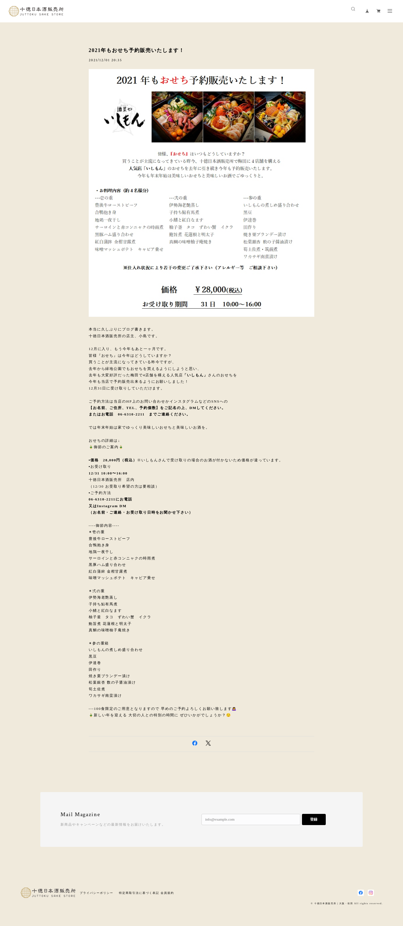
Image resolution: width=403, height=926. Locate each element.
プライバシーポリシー (96, 892)
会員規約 (167, 892)
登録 (313, 819)
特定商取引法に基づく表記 (139, 892)
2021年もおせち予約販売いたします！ (136, 50)
